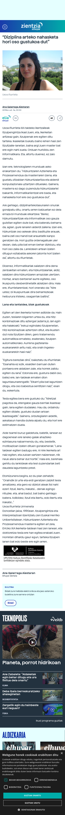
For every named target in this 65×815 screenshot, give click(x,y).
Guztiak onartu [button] (32, 795)
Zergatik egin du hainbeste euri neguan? (20, 706)
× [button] (61, 753)
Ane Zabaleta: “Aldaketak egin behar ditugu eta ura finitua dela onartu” (19, 677)
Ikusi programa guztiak (49, 720)
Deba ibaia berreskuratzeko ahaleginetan (21, 693)
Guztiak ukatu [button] (32, 803)
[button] (4, 26)
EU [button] (16, 118)
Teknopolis (14, 617)
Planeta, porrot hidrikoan (31, 662)
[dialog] (32, 782)
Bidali (11, 603)
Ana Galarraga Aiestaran (16, 107)
